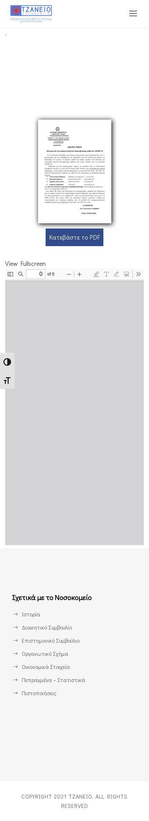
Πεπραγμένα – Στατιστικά (53, 680)
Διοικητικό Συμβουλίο (48, 628)
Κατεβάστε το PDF (74, 237)
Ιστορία (30, 614)
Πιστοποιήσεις (39, 693)
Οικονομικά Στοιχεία (46, 667)
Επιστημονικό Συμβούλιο (52, 641)
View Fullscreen (27, 263)
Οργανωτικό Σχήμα (45, 654)
